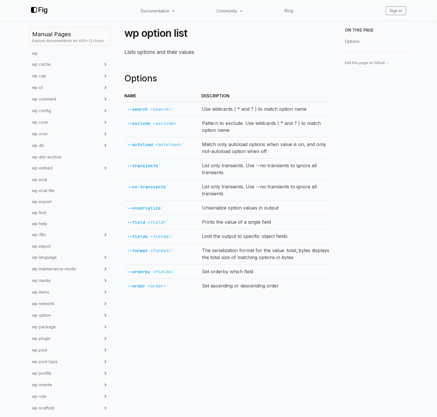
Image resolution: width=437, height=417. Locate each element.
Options (352, 41)
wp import (41, 246)
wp (35, 53)
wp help (39, 223)
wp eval (39, 179)
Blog (289, 10)
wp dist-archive (46, 156)
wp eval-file (43, 190)
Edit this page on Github (367, 63)
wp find (39, 212)
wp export (42, 201)
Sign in (395, 10)
